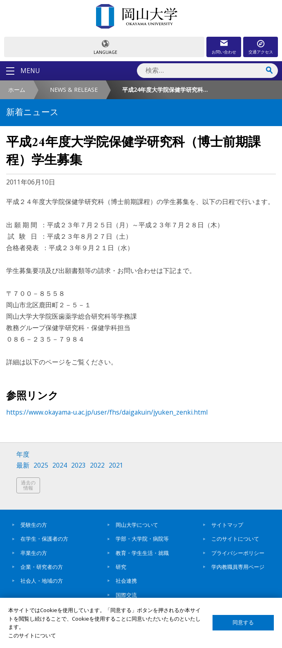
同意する (243, 622)
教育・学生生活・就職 (142, 553)
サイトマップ (227, 524)
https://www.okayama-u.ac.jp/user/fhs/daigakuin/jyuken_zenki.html (107, 412)
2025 (41, 465)
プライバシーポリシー (237, 553)
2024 (59, 465)
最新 (22, 465)
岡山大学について (137, 524)
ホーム (16, 89)
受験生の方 (33, 524)
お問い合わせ (224, 52)
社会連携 (126, 580)
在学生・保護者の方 (44, 538)
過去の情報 (28, 485)
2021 (116, 465)
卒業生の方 (33, 553)
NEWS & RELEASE (74, 89)
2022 (97, 465)
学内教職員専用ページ (237, 566)
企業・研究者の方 (41, 566)
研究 (121, 566)
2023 (78, 465)
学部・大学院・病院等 (142, 538)
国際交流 (126, 595)
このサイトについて (235, 538)
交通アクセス (260, 52)
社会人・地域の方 (41, 580)
